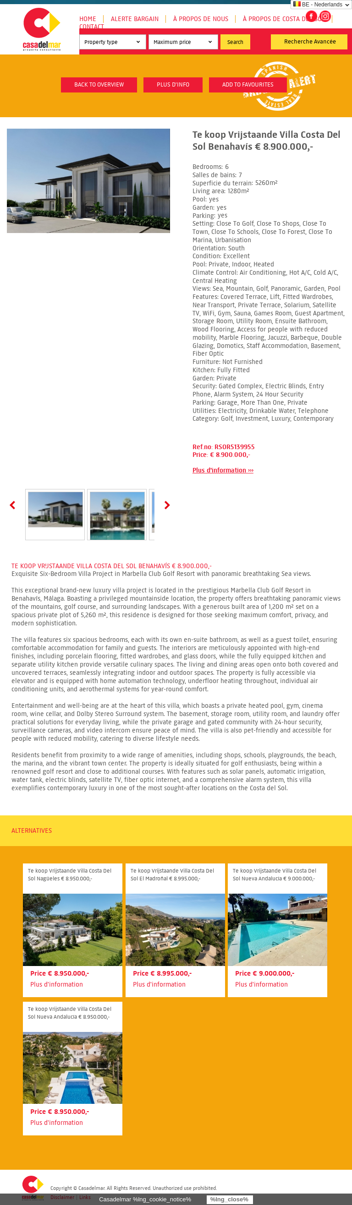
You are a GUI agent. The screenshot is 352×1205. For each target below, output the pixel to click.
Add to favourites (248, 84)
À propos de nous (200, 19)
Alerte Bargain (135, 19)
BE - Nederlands (317, 4)
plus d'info (173, 84)
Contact (91, 27)
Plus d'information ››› (222, 470)
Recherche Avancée (310, 41)
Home (87, 19)
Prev (14, 505)
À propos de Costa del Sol (284, 19)
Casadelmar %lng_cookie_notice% (145, 1199)
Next (165, 505)
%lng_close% (229, 1199)
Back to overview (99, 84)
